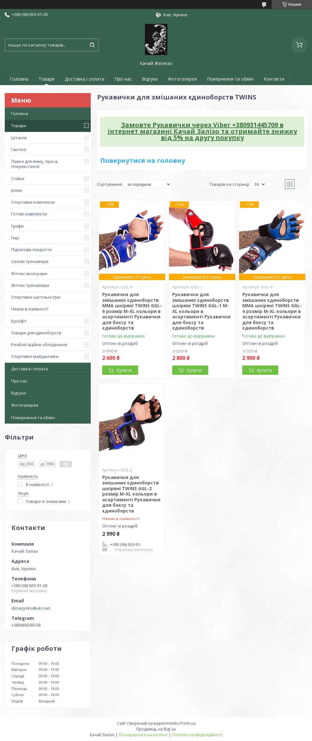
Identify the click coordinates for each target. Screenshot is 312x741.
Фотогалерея (182, 79)
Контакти (274, 79)
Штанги (19, 138)
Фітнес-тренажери (30, 285)
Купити (124, 370)
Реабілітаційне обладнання (39, 344)
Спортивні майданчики (35, 356)
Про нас (123, 79)
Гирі (15, 238)
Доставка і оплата (84, 79)
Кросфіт (19, 321)
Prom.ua (187, 723)
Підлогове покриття (31, 249)
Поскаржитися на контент (143, 734)
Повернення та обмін (230, 79)
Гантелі (18, 149)
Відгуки (150, 79)
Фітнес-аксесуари (29, 273)
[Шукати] (92, 45)
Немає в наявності (29, 309)
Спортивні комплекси (33, 202)
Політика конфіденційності (197, 734)
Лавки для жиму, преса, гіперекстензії (34, 163)
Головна (19, 79)
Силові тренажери (29, 261)
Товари (46, 79)
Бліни (16, 190)
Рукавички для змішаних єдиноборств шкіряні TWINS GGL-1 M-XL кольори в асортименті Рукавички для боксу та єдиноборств (201, 311)
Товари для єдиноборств (36, 333)
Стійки (17, 178)
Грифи (17, 226)
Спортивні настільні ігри (35, 297)
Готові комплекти (29, 214)
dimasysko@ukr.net (30, 608)
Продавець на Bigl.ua (156, 729)
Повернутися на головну (142, 160)
